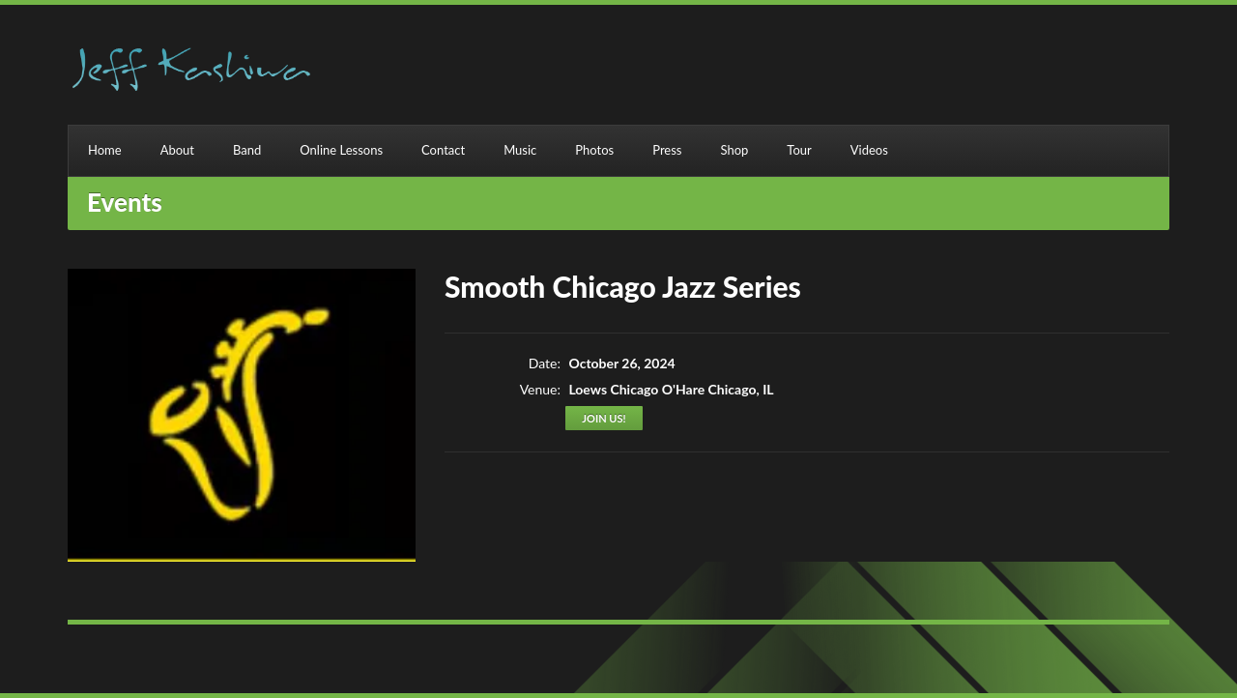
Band (247, 150)
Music (519, 150)
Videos (869, 150)
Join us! (603, 418)
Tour (799, 150)
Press (666, 150)
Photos (594, 150)
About (177, 150)
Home (105, 150)
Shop (734, 150)
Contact (443, 150)
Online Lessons (341, 150)
